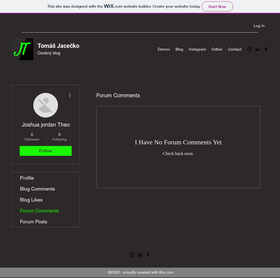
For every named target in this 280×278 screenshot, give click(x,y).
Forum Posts (33, 221)
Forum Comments (39, 210)
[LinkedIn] (257, 49)
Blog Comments (37, 189)
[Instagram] (249, 49)
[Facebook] (266, 49)
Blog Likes (31, 200)
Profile (27, 178)
